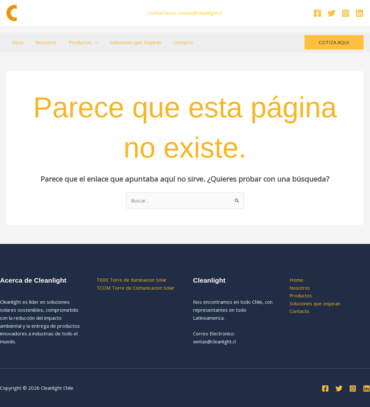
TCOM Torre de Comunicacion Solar (135, 288)
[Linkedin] (360, 13)
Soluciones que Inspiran (127, 42)
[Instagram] (346, 13)
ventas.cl (200, 13)
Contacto (172, 42)
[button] (89, 42)
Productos (77, 42)
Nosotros (42, 42)
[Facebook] (317, 13)
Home (296, 280)
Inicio (16, 42)
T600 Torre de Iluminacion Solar (131, 280)
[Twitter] (331, 13)
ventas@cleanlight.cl (215, 341)
